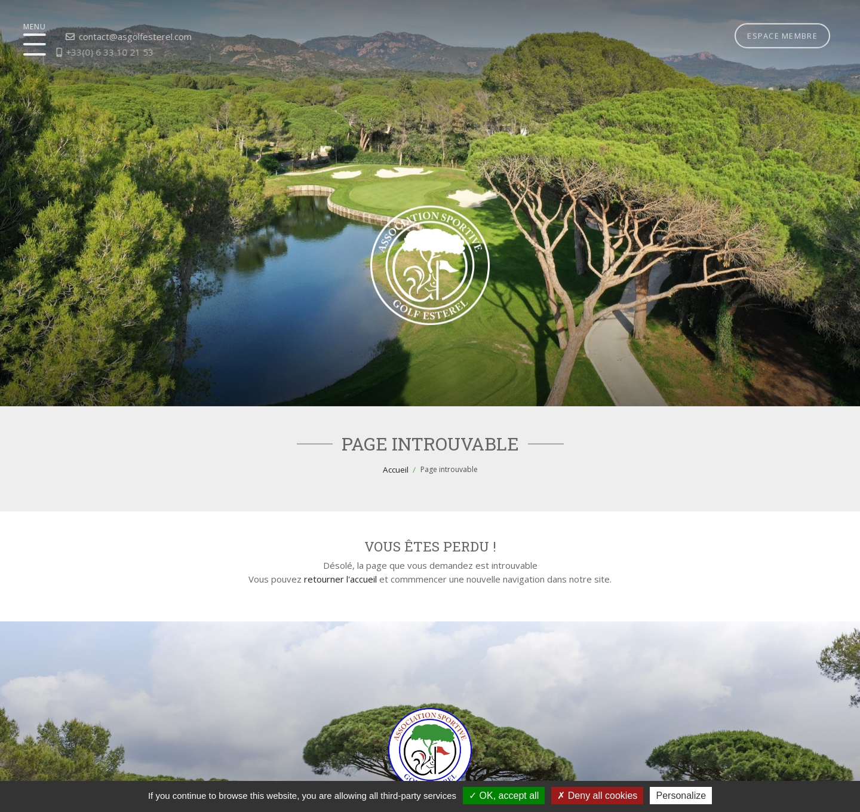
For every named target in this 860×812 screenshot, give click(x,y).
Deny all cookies (597, 795)
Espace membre (782, 21)
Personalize (681, 795)
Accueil (395, 469)
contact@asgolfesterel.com (111, 36)
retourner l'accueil (340, 579)
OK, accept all (504, 795)
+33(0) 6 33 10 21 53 (87, 52)
